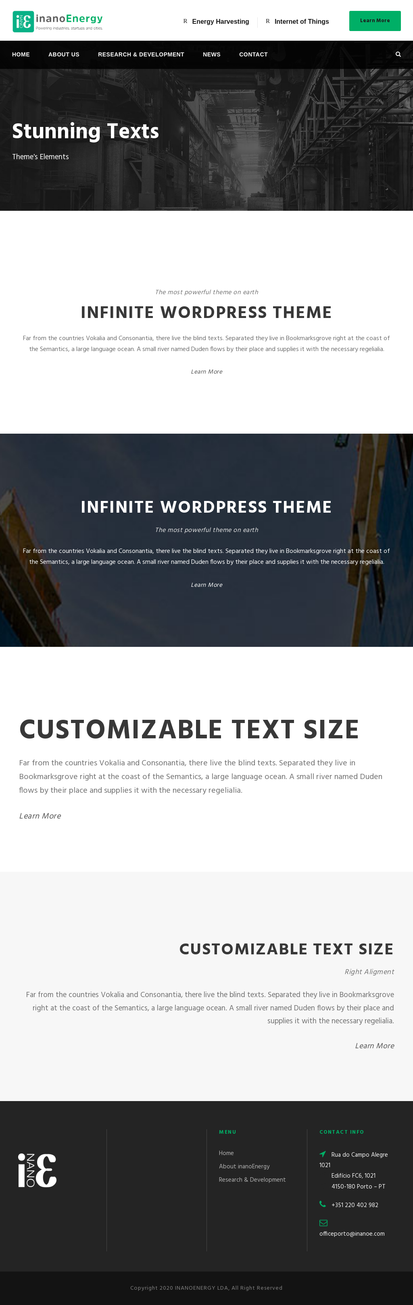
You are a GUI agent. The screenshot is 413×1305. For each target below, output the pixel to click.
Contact (253, 54)
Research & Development (141, 54)
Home (21, 54)
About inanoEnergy (244, 1167)
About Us (63, 54)
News (212, 54)
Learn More (375, 21)
